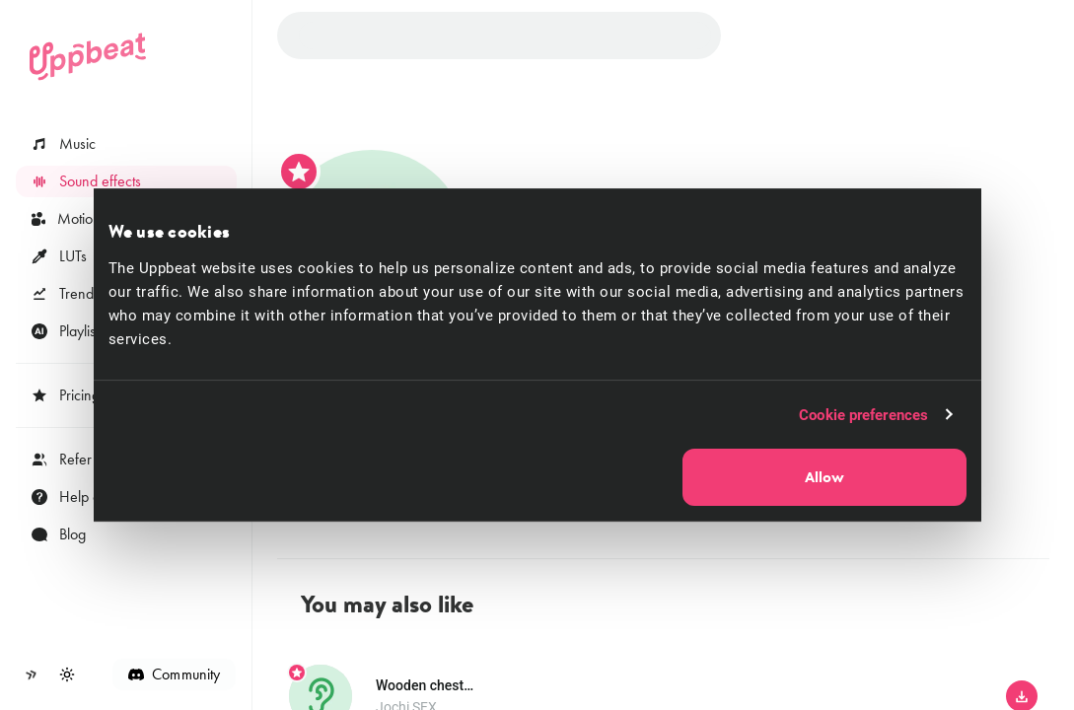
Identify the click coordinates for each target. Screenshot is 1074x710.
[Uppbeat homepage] (88, 57)
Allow (824, 477)
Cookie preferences (863, 414)
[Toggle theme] (67, 674)
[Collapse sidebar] (31, 674)
